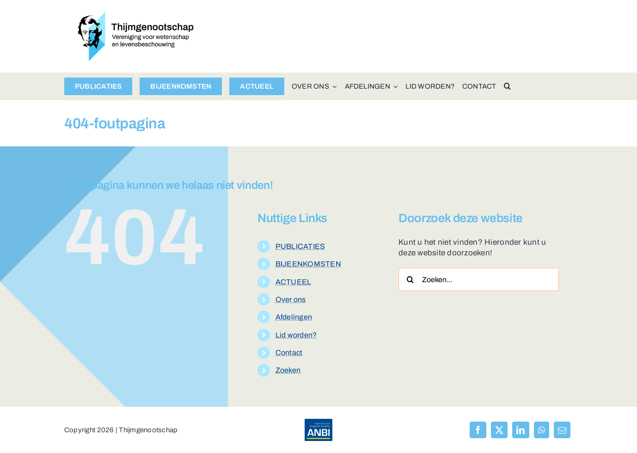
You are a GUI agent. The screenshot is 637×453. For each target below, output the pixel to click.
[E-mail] (562, 430)
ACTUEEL (294, 282)
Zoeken (288, 370)
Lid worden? (296, 335)
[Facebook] (478, 430)
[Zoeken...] (478, 279)
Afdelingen (294, 317)
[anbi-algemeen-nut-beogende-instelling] (318, 422)
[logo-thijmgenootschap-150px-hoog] (136, 16)
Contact (289, 352)
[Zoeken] (410, 279)
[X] (499, 430)
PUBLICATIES (300, 246)
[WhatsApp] (541, 430)
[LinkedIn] (520, 430)
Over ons (291, 299)
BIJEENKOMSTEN (308, 264)
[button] (507, 86)
